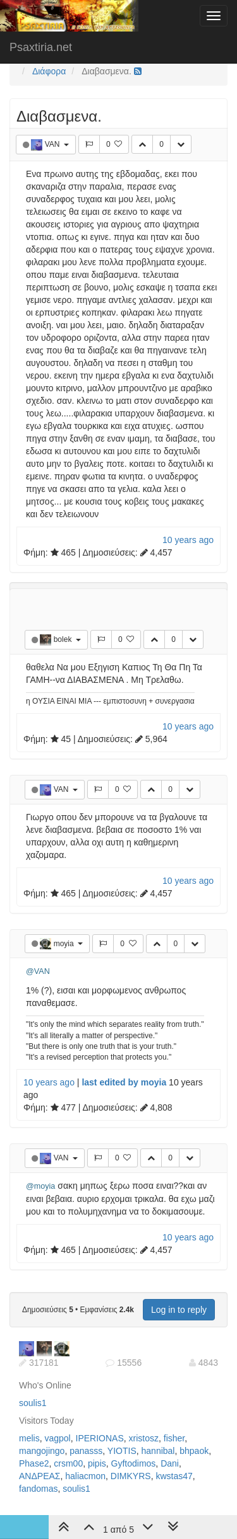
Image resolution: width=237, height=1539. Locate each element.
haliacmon (85, 1476)
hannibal (158, 1451)
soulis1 (33, 1403)
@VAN (38, 971)
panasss (86, 1451)
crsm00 (68, 1463)
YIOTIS (122, 1451)
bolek (64, 639)
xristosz (144, 1438)
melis (29, 1438)
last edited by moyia (124, 1082)
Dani (170, 1463)
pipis (97, 1463)
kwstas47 (173, 1476)
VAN (53, 144)
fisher (174, 1438)
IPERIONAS (100, 1438)
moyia (65, 943)
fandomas (38, 1489)
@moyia (40, 1186)
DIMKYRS (131, 1476)
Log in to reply (179, 1310)
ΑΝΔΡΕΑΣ (39, 1476)
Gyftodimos (133, 1463)
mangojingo (41, 1451)
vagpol (57, 1438)
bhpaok (194, 1451)
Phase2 (34, 1463)
